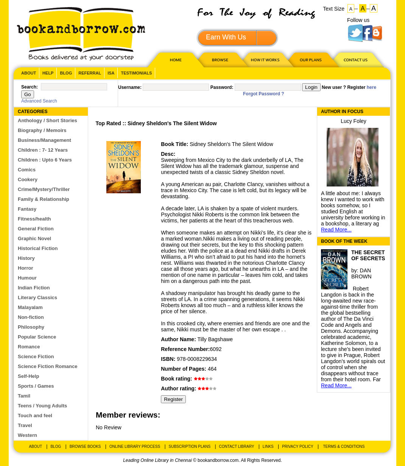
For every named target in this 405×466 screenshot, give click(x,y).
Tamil (24, 396)
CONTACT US (355, 59)
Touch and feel (35, 415)
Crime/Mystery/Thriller (44, 189)
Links (268, 446)
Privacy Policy (297, 446)
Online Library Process (134, 446)
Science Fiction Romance (48, 366)
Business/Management (44, 140)
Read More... (336, 230)
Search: (29, 87)
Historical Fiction (38, 248)
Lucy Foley (353, 121)
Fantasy (27, 209)
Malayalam (30, 307)
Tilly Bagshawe (215, 339)
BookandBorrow (80, 33)
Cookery (27, 179)
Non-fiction (31, 317)
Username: (130, 87)
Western (27, 435)
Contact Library (236, 446)
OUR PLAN (310, 59)
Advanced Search (39, 101)
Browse (221, 59)
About (28, 73)
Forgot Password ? (263, 93)
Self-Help (28, 376)
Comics (27, 169)
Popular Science (37, 337)
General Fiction (36, 228)
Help (47, 73)
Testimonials (136, 73)
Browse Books (85, 446)
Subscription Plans (190, 446)
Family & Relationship (43, 199)
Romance (29, 347)
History (26, 258)
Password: (222, 87)
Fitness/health (34, 219)
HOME (174, 59)
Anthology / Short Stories (47, 120)
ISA (110, 73)
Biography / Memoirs (42, 130)
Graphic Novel (34, 238)
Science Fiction (36, 356)
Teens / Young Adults (42, 406)
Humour (27, 278)
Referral (89, 73)
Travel (25, 425)
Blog (66, 73)
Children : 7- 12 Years (43, 150)
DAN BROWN (361, 273)
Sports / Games (36, 386)
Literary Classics (37, 297)
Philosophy (31, 327)
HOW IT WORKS (265, 59)
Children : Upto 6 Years (45, 160)
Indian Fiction (34, 287)
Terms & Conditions (343, 446)
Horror (25, 268)
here (371, 87)
